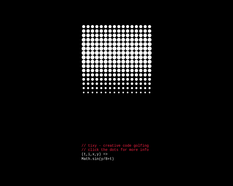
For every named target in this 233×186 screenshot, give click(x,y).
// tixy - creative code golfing (115, 145)
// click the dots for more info (115, 149)
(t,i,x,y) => (95, 153)
